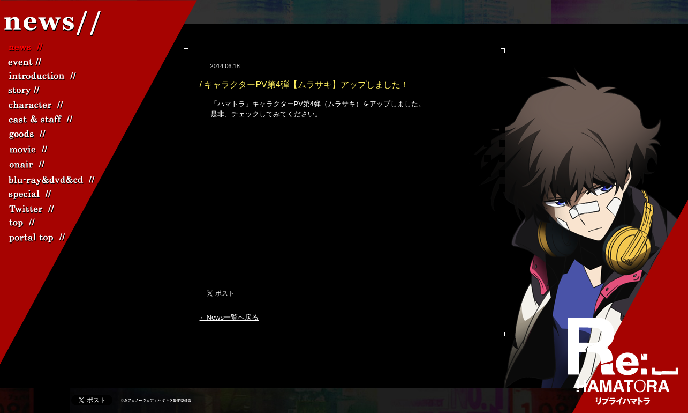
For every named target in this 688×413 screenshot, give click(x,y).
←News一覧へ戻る (229, 317)
